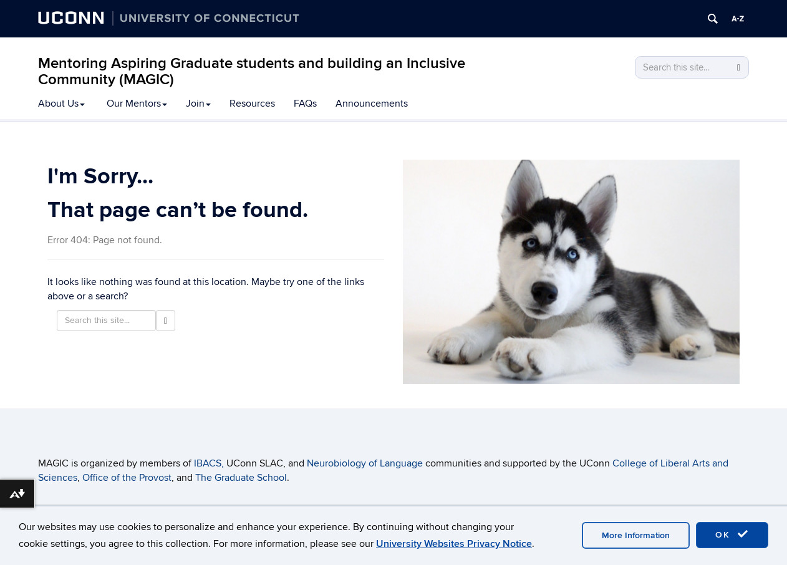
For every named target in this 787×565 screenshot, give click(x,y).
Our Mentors (137, 103)
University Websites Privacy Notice (454, 544)
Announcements (372, 103)
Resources (252, 103)
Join (198, 103)
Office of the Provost (126, 477)
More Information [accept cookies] (636, 535)
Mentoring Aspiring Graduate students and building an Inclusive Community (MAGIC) (251, 71)
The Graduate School (241, 477)
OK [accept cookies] (732, 534)
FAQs (305, 103)
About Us (61, 103)
